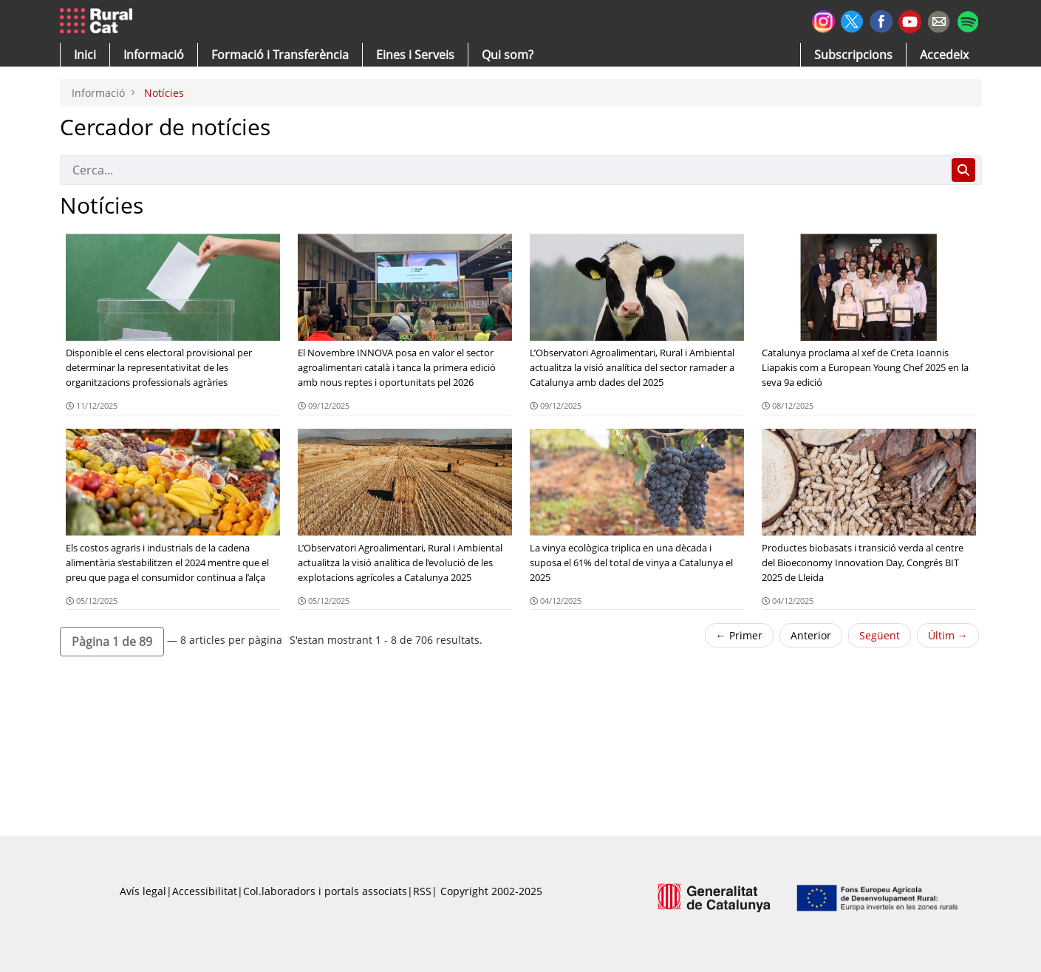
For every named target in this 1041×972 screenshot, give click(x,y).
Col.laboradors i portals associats (325, 891)
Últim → (948, 635)
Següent (879, 635)
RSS (422, 891)
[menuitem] (280, 55)
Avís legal (143, 891)
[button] (85, 55)
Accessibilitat (204, 891)
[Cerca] (503, 170)
